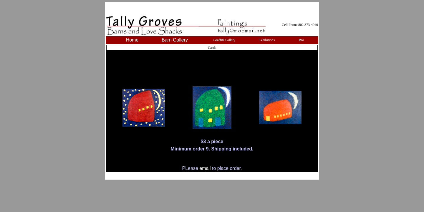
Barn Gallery (175, 39)
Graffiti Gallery (224, 40)
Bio (301, 40)
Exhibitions (267, 40)
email (205, 168)
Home (132, 39)
